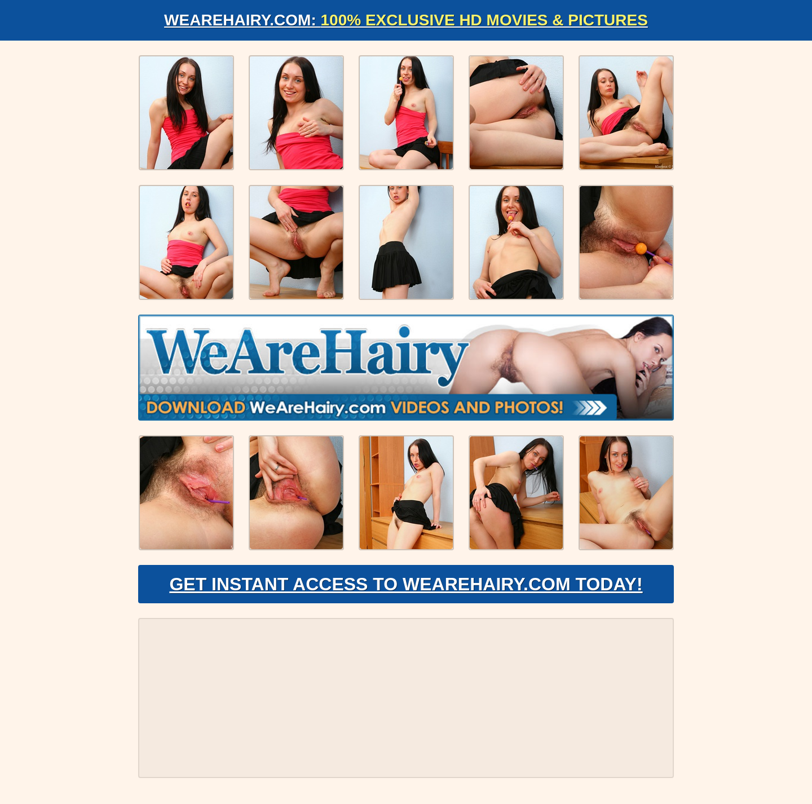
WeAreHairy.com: (406, 20)
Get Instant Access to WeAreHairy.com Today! (405, 584)
